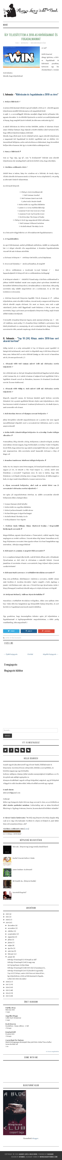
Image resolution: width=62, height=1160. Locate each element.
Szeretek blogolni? (19, 892)
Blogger (35, 1138)
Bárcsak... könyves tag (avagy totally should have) (30, 847)
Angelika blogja (12, 1016)
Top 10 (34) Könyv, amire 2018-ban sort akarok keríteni (31, 339)
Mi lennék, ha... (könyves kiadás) (24, 881)
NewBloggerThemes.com (48, 1157)
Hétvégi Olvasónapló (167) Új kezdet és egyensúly (25, 971)
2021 (7, 917)
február (11, 954)
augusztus (11, 937)
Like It (29, 631)
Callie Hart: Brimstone (13, 1018)
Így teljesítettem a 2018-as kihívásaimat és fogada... (25, 976)
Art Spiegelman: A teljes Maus (18, 965)
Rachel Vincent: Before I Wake (24, 858)
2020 (7, 920)
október (11, 931)
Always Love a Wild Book (28, 1154)
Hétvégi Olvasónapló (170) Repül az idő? (22, 960)
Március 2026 (10, 1010)
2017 (7, 984)
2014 (7, 993)
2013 (7, 996)
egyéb (7, 638)
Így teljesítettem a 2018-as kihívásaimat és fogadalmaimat (31, 36)
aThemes (22, 1157)
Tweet (11, 631)
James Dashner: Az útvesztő (22, 870)
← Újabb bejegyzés (10, 654)
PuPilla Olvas (11, 1008)
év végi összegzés (15, 638)
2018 (7, 982)
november (12, 928)
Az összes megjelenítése (52, 1051)
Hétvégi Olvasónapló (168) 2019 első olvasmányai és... (26, 968)
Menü (5, 24)
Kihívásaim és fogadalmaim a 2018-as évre (36, 94)
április (10, 948)
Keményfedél (11, 1032)
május (10, 945)
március (11, 951)
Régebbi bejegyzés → (50, 654)
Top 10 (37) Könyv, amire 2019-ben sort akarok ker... (26, 973)
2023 (7, 914)
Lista (26, 829)
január (10, 957)
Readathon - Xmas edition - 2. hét (17, 1026)
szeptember (12, 934)
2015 (7, 990)
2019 (7, 923)
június (10, 943)
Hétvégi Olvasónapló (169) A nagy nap (21, 962)
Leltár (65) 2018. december (17, 979)
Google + (46, 631)
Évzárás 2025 (10, 1034)
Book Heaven (11, 1024)
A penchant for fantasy (15, 1040)
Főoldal (30, 654)
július (10, 940)
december (11, 925)
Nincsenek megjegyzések (38, 43)
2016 (7, 987)
